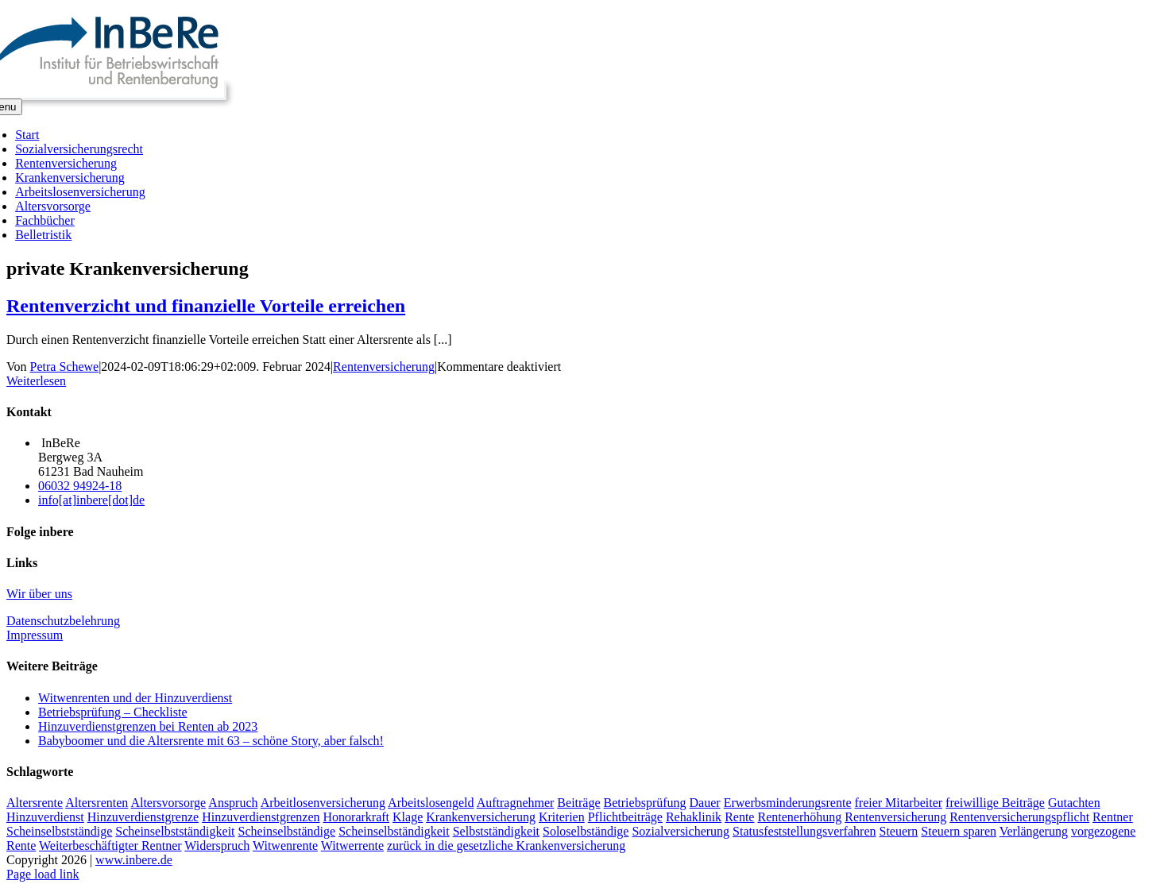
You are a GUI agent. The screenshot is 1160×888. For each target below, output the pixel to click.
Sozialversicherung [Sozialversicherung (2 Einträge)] (680, 831)
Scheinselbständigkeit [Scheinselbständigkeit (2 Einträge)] (394, 831)
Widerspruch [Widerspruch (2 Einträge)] (216, 845)
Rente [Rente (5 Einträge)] (739, 817)
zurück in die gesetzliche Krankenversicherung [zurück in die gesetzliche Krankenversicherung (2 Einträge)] (506, 845)
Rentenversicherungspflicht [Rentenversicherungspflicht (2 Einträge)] (1019, 817)
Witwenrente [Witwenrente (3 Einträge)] (285, 845)
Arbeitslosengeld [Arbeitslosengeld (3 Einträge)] (431, 802)
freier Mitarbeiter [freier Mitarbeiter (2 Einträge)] (898, 802)
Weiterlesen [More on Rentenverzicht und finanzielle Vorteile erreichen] (36, 381)
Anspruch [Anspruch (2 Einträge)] (232, 802)
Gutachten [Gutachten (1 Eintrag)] (1074, 802)
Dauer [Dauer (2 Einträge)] (705, 802)
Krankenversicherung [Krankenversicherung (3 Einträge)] (481, 817)
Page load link (42, 874)
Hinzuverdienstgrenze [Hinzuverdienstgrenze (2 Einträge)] (143, 817)
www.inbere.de (133, 860)
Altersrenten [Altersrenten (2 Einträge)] (96, 802)
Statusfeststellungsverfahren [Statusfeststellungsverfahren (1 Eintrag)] (804, 831)
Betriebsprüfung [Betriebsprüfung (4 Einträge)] (645, 802)
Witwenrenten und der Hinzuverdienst (135, 698)
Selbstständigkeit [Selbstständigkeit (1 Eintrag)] (496, 831)
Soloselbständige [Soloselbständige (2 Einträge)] (585, 831)
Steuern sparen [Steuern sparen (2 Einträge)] (958, 831)
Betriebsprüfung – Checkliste (113, 712)
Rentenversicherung (384, 366)
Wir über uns (39, 593)
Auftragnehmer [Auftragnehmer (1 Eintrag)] (516, 802)
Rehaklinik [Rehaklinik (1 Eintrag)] (693, 817)
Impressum (34, 635)
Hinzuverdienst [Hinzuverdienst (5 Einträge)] (45, 817)
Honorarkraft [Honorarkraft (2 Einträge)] (356, 817)
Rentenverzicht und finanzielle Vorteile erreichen (205, 305)
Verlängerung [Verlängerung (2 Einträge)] (1034, 831)
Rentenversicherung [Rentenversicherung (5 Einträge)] (895, 817)
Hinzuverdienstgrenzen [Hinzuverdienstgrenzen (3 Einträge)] (260, 817)
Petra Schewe (64, 366)
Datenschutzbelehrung (63, 620)
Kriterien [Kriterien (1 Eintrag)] (562, 817)
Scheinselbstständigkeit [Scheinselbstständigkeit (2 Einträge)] (174, 831)
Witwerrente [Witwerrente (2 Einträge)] (352, 845)
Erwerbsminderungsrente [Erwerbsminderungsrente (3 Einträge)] (788, 802)
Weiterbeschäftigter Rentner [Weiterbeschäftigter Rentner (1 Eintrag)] (110, 845)
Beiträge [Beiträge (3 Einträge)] (578, 802)
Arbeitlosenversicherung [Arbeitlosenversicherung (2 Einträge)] (323, 802)
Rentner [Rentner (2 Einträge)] (1112, 817)
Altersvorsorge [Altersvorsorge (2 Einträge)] (168, 802)
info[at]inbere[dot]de (91, 500)
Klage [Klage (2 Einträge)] (407, 817)
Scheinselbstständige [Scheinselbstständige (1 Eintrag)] (59, 831)
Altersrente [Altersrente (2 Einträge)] (34, 802)
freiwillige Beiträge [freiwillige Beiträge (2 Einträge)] (995, 802)
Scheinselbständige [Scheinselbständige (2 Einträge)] (287, 831)
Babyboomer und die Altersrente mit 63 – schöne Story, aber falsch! (211, 740)
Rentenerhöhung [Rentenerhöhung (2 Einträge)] (799, 817)
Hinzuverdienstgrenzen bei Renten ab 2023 (147, 726)
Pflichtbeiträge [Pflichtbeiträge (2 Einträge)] (625, 817)
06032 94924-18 (80, 485)
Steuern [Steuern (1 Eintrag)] (898, 831)
